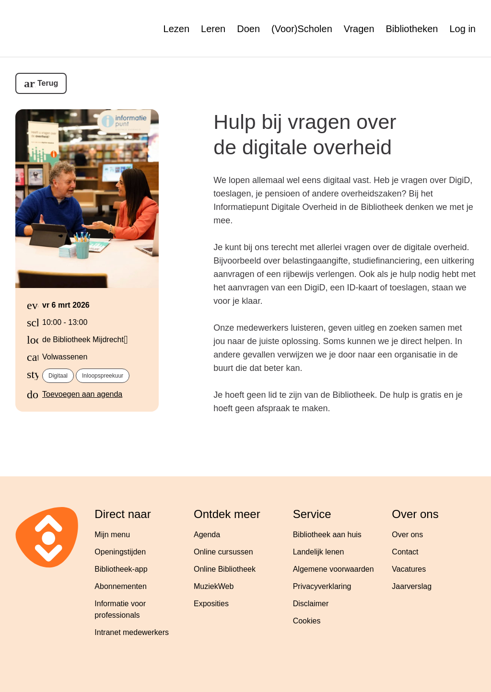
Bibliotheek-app (120, 569)
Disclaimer (311, 604)
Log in (463, 28)
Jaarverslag (412, 586)
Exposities (211, 604)
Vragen (359, 28)
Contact (405, 552)
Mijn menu (112, 535)
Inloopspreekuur (102, 375)
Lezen (177, 28)
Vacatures (409, 569)
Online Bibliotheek (225, 569)
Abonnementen (120, 586)
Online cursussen (223, 552)
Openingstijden (120, 552)
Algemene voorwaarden (333, 569)
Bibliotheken (412, 28)
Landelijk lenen (318, 552)
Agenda (207, 535)
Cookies (307, 621)
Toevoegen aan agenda (82, 394)
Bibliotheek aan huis (327, 535)
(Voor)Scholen (301, 28)
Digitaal (58, 375)
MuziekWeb (214, 586)
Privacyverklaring (322, 586)
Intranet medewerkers (131, 632)
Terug (47, 83)
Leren (213, 28)
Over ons (407, 535)
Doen (248, 28)
